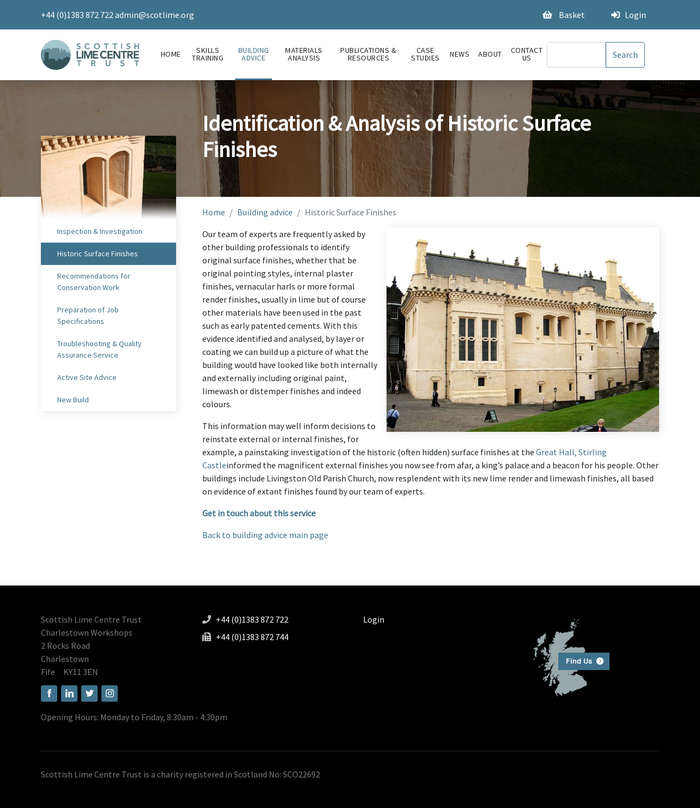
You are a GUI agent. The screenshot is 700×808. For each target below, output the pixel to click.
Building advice (253, 54)
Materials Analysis (304, 54)
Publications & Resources (368, 54)
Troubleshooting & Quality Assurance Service (99, 349)
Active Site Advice (87, 377)
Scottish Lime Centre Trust (91, 619)
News (459, 54)
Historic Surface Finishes (97, 253)
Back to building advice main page (265, 534)
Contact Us (527, 54)
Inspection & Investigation (99, 231)
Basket (563, 14)
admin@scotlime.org (154, 14)
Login (628, 14)
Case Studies (425, 54)
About (490, 54)
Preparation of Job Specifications (88, 315)
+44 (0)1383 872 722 (77, 14)
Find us (567, 656)
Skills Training (208, 54)
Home (171, 54)
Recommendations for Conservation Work (93, 281)
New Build (73, 400)
